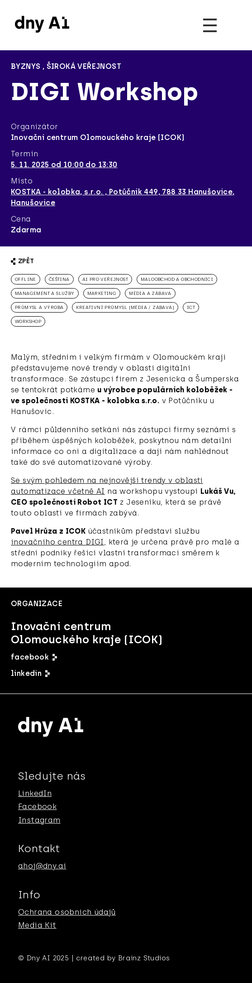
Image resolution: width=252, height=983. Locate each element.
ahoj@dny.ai (42, 865)
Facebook (37, 806)
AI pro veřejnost (105, 279)
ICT (191, 307)
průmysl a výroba (39, 307)
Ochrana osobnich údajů (67, 911)
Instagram (39, 819)
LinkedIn (35, 793)
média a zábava (150, 293)
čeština (59, 279)
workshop (28, 321)
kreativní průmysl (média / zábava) (125, 307)
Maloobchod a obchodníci (177, 279)
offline (25, 279)
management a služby (45, 293)
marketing (102, 293)
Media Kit (37, 925)
